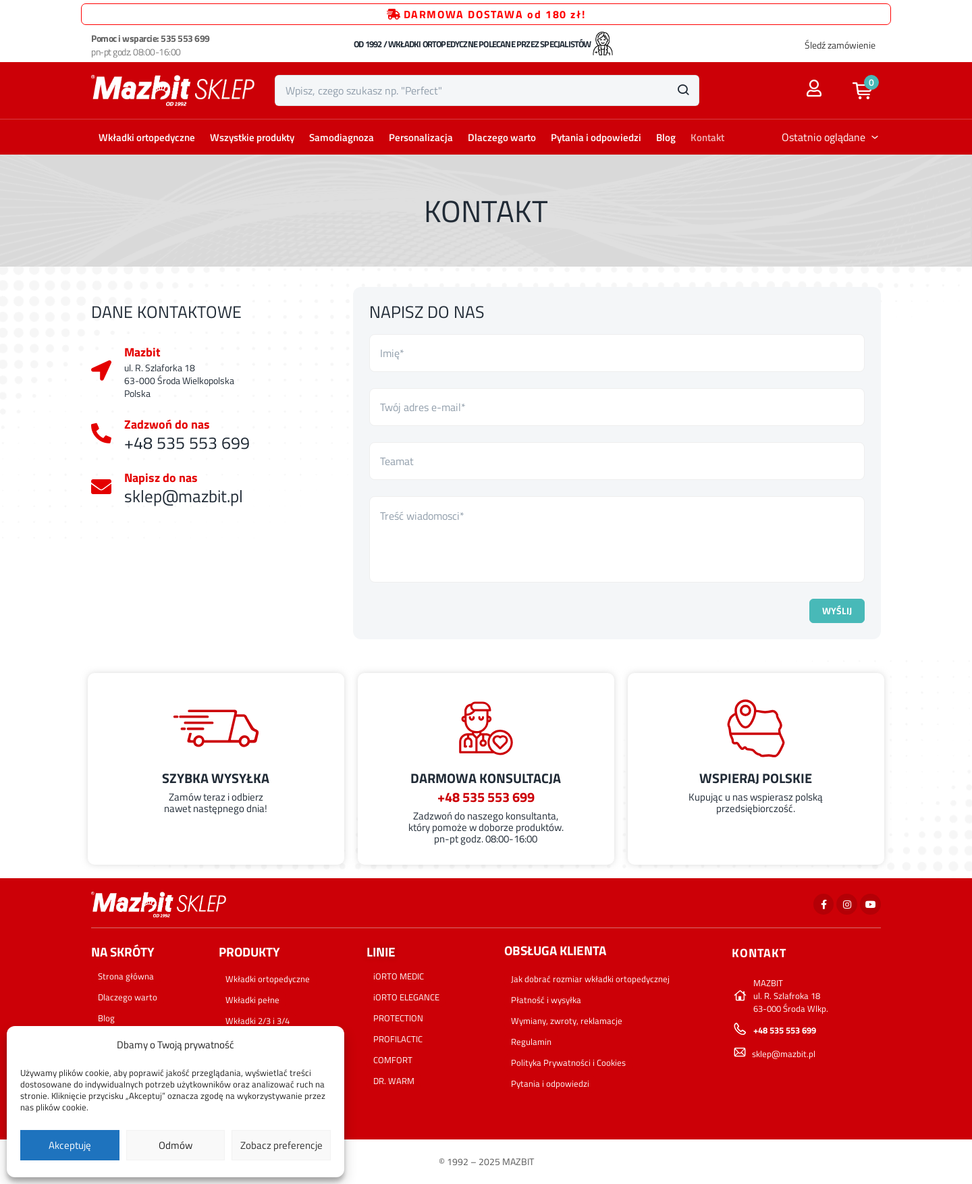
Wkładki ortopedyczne (147, 137)
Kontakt (707, 137)
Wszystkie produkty (252, 137)
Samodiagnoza (341, 137)
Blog (666, 137)
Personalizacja (421, 137)
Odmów (175, 1145)
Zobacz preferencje (281, 1145)
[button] (869, 90)
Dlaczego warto (502, 137)
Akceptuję (70, 1145)
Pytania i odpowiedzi (596, 137)
